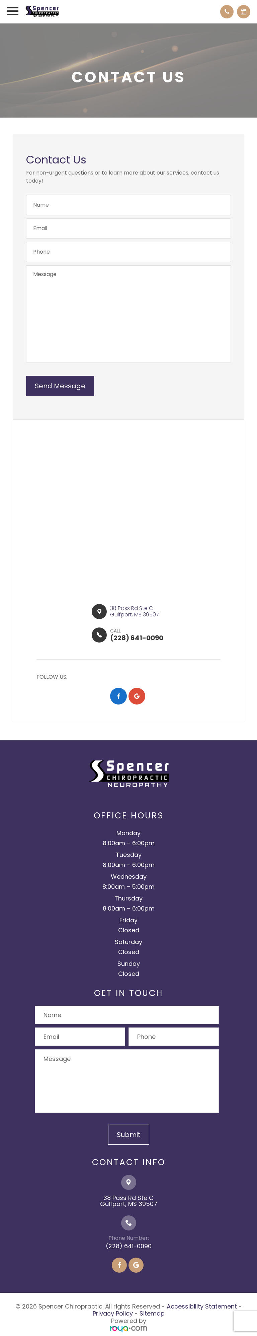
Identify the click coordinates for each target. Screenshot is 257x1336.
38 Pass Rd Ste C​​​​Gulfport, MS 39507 (134, 611)
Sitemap (152, 1313)
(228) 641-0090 (129, 1246)
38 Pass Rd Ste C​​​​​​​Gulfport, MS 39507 (128, 1201)
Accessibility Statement (202, 1306)
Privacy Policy (113, 1313)
